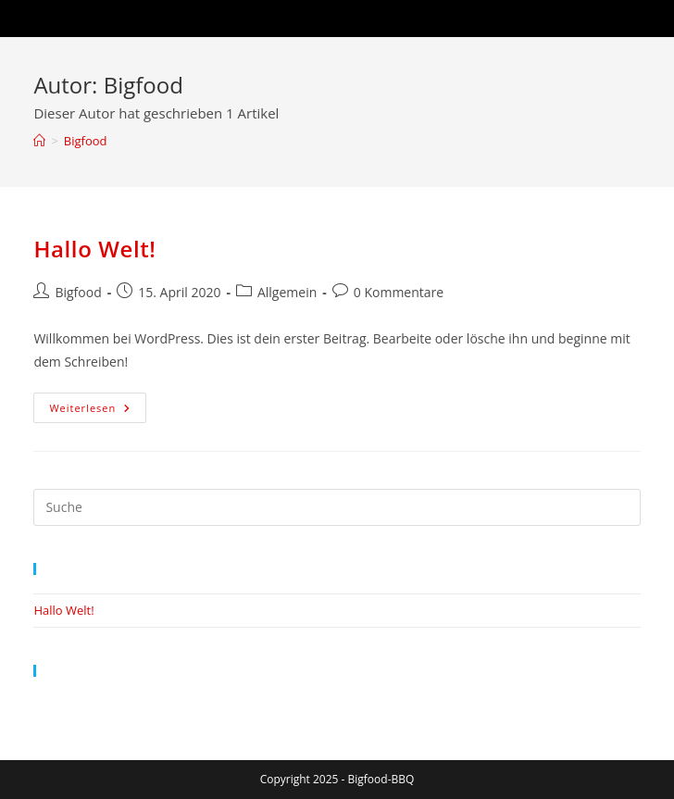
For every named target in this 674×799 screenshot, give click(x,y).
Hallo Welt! (94, 248)
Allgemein (287, 292)
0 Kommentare (398, 292)
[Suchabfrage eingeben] (336, 507)
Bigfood (85, 140)
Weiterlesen (97, 411)
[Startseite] (39, 140)
